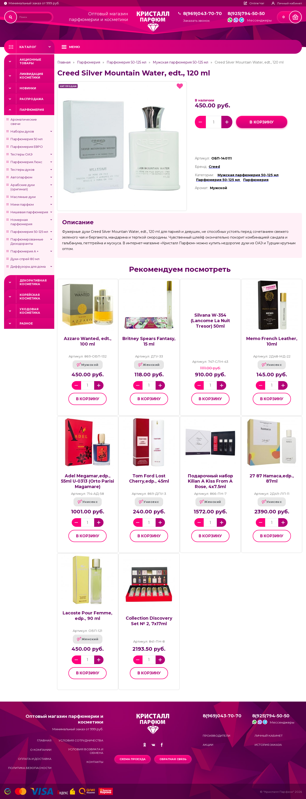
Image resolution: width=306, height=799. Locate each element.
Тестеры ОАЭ (22, 154)
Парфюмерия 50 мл (27, 139)
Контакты (95, 762)
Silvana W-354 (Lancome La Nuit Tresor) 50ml (210, 320)
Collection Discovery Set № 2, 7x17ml (149, 621)
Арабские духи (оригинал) (23, 187)
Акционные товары (30, 61)
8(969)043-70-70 (202, 13)
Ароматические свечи (24, 121)
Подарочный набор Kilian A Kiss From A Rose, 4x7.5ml (210, 481)
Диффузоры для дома (28, 266)
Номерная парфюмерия (21, 222)
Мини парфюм (22, 204)
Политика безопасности (29, 768)
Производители (216, 735)
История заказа (268, 744)
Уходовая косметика (30, 310)
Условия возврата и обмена (85, 751)
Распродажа (32, 99)
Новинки (28, 88)
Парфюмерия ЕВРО (27, 147)
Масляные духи (23, 197)
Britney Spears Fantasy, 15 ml (148, 341)
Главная (64, 62)
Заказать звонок (196, 20)
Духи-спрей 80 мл (25, 259)
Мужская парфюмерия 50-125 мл (180, 62)
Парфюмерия (32, 110)
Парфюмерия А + (24, 251)
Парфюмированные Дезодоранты (27, 241)
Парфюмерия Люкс (26, 162)
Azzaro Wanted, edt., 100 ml (87, 341)
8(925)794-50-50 (246, 13)
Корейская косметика (30, 296)
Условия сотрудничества (81, 740)
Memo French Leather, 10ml (271, 341)
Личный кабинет (269, 735)
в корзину (262, 122)
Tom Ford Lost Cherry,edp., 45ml (149, 478)
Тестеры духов (22, 169)
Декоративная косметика (33, 282)
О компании (40, 749)
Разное (26, 323)
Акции (208, 744)
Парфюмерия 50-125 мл (29, 232)
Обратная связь (172, 759)
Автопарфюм (21, 177)
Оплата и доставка (34, 759)
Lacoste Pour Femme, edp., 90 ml (87, 615)
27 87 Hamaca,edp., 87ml (272, 478)
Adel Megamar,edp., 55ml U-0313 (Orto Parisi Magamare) (87, 481)
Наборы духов (22, 131)
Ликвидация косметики (31, 75)
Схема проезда (133, 759)
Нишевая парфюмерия (29, 212)
